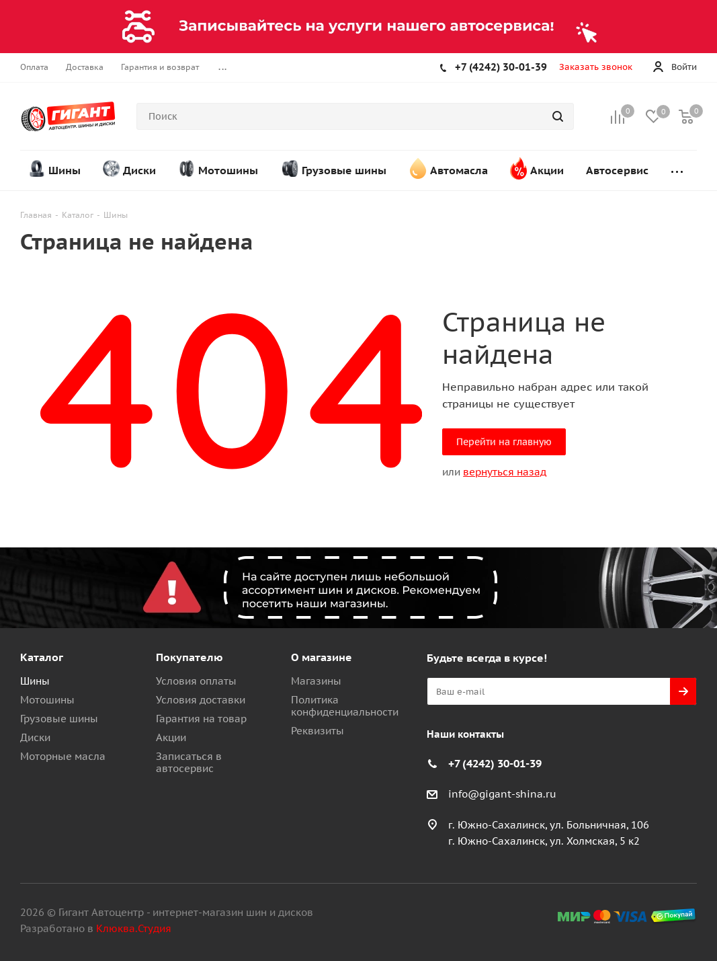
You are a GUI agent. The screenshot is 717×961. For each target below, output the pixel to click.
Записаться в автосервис (189, 762)
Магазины (316, 681)
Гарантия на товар (201, 718)
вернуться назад (504, 471)
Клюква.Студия (133, 928)
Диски (35, 737)
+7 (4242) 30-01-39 (501, 67)
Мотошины (47, 699)
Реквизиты (317, 730)
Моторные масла (63, 756)
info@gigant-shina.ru (502, 793)
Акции (171, 737)
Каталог (41, 657)
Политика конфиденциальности (344, 705)
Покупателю (189, 657)
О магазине (321, 657)
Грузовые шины (59, 718)
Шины (35, 681)
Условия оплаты (196, 681)
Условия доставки (200, 699)
